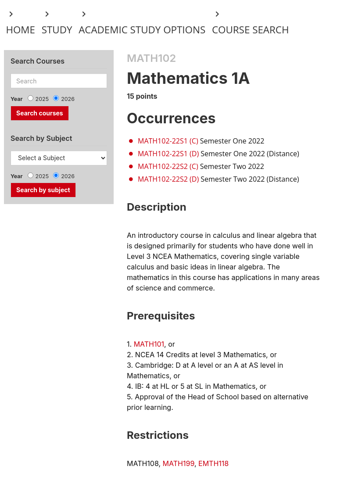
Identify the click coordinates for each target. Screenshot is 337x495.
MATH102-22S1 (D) (168, 153)
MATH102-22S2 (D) (168, 179)
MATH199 (178, 463)
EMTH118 (213, 463)
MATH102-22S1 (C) (168, 141)
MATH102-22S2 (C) (168, 166)
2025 (42, 99)
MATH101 (149, 344)
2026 (68, 99)
